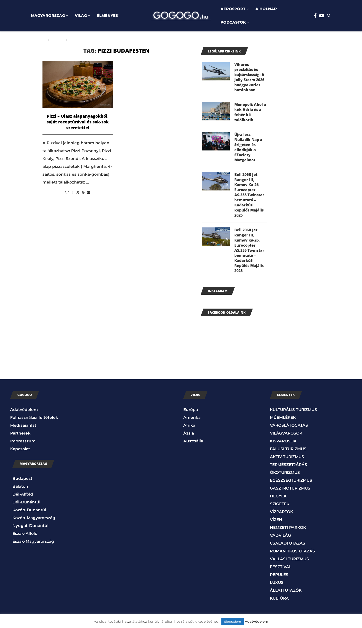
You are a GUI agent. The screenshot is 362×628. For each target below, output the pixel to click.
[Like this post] (67, 192)
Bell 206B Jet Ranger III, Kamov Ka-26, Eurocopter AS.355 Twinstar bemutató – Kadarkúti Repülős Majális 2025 (249, 196)
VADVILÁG (280, 538)
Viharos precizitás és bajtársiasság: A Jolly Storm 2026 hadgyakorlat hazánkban (249, 77)
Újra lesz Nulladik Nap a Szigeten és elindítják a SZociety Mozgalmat (248, 148)
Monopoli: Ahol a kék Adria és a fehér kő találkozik (250, 112)
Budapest (22, 481)
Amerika (192, 420)
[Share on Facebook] (73, 192)
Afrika (189, 428)
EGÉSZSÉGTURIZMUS (291, 483)
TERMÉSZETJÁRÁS (288, 467)
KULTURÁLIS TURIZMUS (293, 412)
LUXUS (277, 585)
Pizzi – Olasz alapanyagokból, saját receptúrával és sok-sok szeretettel (78, 121)
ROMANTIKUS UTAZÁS (292, 553)
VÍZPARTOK (281, 514)
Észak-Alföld (25, 536)
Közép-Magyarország (33, 520)
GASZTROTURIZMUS (290, 491)
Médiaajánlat (23, 428)
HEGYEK (278, 498)
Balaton (20, 489)
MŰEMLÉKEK (283, 420)
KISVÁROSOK (283, 443)
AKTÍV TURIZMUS (287, 459)
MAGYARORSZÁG (48, 15)
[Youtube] (321, 15)
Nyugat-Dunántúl (30, 528)
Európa (190, 412)
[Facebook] (315, 15)
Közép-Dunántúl (29, 512)
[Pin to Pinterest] (83, 192)
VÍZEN (276, 522)
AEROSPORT (232, 9)
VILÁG (81, 15)
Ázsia (188, 436)
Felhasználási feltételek (34, 420)
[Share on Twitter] (77, 192)
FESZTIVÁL (280, 569)
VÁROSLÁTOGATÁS (289, 428)
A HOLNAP (266, 9)
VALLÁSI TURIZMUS (289, 561)
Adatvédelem (24, 412)
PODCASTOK (233, 22)
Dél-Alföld (22, 496)
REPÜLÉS (279, 577)
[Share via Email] (88, 192)
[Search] (328, 16)
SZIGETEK (279, 506)
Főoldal (37, 40)
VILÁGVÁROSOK (286, 436)
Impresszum (23, 443)
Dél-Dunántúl (26, 504)
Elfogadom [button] (232, 621)
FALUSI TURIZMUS (288, 451)
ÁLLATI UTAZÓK (286, 593)
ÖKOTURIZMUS (285, 475)
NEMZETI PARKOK (288, 530)
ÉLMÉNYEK (107, 15)
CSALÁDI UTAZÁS (287, 546)
